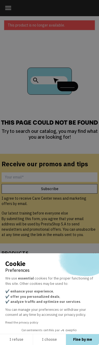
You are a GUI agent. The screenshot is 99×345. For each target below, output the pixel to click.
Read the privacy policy (21, 322)
